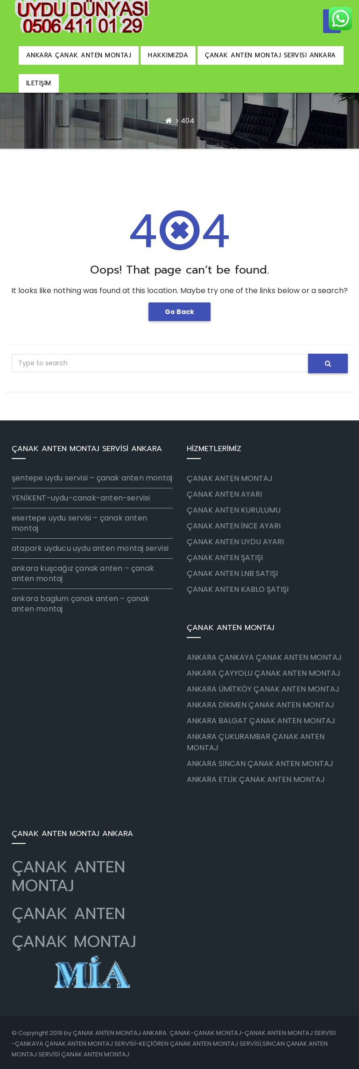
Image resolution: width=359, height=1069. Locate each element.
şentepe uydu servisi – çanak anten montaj (92, 478)
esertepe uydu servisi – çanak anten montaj (79, 523)
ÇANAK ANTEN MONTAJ (68, 876)
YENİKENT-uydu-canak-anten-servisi (81, 498)
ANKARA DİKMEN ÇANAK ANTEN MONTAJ (260, 704)
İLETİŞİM (38, 83)
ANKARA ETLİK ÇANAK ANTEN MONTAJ (256, 779)
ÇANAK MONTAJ (74, 941)
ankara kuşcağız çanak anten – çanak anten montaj (83, 573)
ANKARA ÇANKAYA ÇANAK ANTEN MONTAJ (264, 657)
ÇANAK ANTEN (68, 913)
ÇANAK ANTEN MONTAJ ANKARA (120, 1032)
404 (187, 120)
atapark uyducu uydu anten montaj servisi (90, 548)
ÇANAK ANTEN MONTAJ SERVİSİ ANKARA (270, 55)
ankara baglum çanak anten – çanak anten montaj (81, 603)
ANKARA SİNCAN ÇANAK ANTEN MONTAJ (260, 763)
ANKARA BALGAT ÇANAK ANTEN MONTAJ (261, 720)
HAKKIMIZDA (168, 55)
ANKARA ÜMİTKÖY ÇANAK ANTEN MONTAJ (263, 689)
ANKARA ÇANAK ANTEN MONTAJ (79, 55)
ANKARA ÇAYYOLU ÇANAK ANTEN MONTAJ (263, 673)
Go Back (179, 311)
